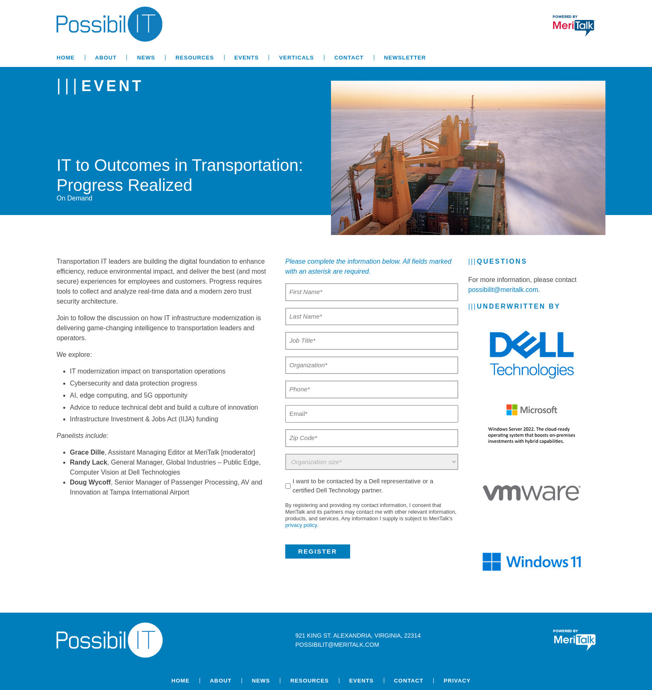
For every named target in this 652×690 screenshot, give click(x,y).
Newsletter (405, 57)
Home (66, 57)
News (146, 57)
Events (247, 57)
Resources (194, 57)
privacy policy (301, 525)
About (106, 57)
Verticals (296, 57)
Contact (348, 57)
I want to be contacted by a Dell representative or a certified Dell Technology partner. (362, 485)
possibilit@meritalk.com (503, 289)
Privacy (457, 681)
